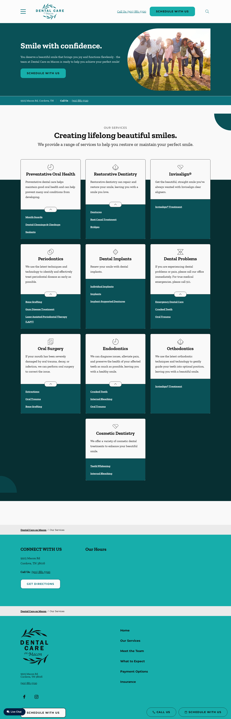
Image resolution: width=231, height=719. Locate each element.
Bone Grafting (33, 301)
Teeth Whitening (100, 466)
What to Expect (132, 661)
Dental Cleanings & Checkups (42, 224)
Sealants (30, 232)
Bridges (94, 227)
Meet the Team (132, 651)
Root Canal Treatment (103, 219)
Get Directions (40, 584)
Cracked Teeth (163, 309)
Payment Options (134, 671)
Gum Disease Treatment (39, 309)
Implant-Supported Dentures (107, 301)
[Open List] (51, 209)
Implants (95, 294)
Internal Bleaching (101, 399)
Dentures (96, 212)
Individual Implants (102, 286)
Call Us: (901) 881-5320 (131, 11)
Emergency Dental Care (169, 301)
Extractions (32, 391)
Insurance (128, 682)
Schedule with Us (172, 11)
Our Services (130, 640)
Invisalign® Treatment (168, 206)
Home (125, 630)
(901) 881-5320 (80, 100)
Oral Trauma (163, 316)
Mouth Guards (33, 217)
